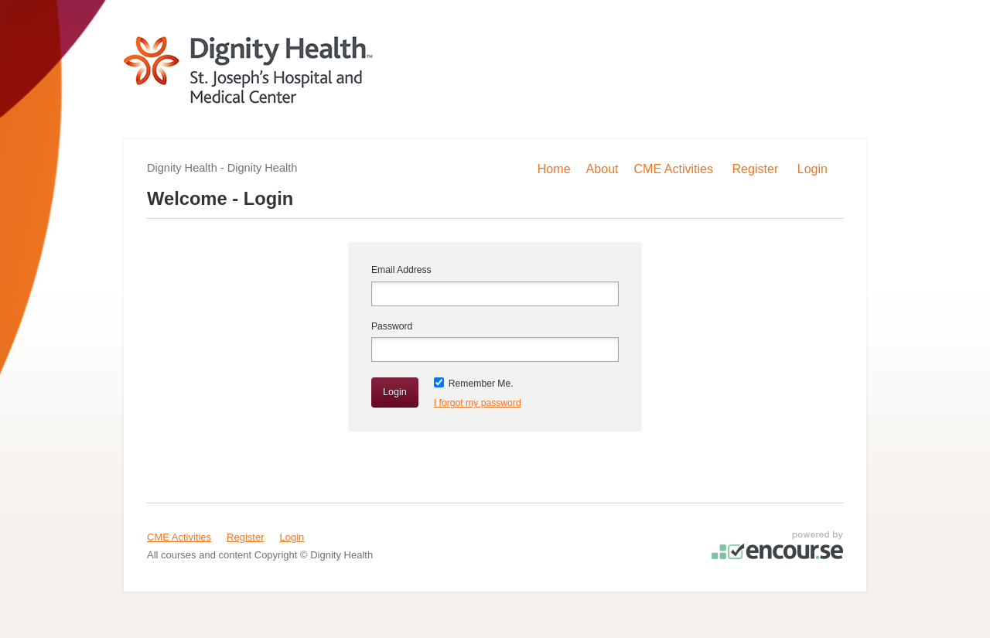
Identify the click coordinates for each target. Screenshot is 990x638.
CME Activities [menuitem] (674, 169)
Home (554, 169)
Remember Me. (481, 383)
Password (391, 326)
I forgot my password (477, 402)
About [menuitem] (602, 169)
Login (292, 537)
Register (245, 537)
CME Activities (179, 537)
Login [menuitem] (812, 169)
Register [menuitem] (755, 169)
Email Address (401, 270)
